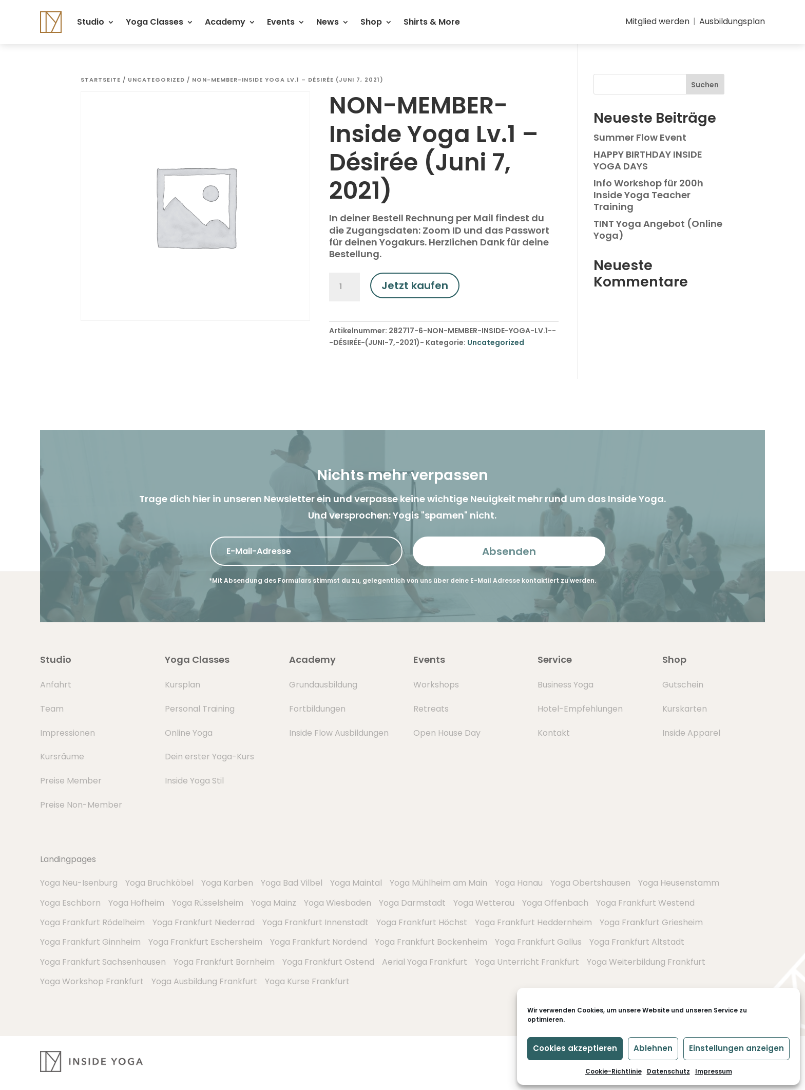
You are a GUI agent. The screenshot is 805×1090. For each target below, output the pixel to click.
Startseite (101, 79)
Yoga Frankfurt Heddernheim (533, 922)
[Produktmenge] (344, 287)
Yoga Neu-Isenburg (79, 883)
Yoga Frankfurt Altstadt (636, 942)
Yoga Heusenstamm (678, 883)
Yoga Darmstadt (412, 903)
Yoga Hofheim (136, 903)
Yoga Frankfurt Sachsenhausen (103, 962)
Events (281, 22)
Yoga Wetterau (483, 903)
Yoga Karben (227, 883)
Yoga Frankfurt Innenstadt (315, 922)
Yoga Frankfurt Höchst (421, 922)
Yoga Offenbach (555, 903)
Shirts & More (432, 22)
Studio (90, 22)
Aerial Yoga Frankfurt (424, 962)
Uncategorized (156, 79)
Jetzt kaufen (414, 285)
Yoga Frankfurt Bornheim (224, 962)
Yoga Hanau (519, 883)
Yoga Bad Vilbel (291, 883)
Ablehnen (653, 1048)
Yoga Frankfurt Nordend (318, 942)
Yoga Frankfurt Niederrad (203, 922)
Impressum (713, 1071)
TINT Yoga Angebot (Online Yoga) (657, 229)
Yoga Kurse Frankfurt (307, 981)
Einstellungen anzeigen (736, 1048)
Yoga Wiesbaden (337, 903)
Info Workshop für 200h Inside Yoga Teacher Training (648, 195)
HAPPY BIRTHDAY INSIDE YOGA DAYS (647, 160)
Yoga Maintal (356, 883)
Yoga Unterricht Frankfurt (527, 962)
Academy (225, 22)
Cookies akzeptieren (575, 1048)
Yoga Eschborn (70, 903)
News (327, 22)
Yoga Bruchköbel (159, 883)
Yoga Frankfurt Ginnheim (90, 942)
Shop (371, 22)
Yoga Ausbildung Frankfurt (204, 981)
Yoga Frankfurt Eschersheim (205, 942)
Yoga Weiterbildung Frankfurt (646, 962)
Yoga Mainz (273, 903)
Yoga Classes (154, 22)
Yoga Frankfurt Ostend (328, 962)
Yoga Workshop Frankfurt (92, 981)
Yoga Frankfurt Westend (645, 903)
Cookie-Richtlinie (613, 1071)
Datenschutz (668, 1071)
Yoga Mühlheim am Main (438, 883)
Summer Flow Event (639, 137)
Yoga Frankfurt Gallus (538, 942)
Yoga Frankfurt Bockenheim (431, 942)
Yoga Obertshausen (590, 883)
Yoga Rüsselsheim (207, 903)
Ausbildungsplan (732, 21)
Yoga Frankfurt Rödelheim (92, 922)
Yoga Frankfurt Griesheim (651, 922)
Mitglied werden (657, 21)
